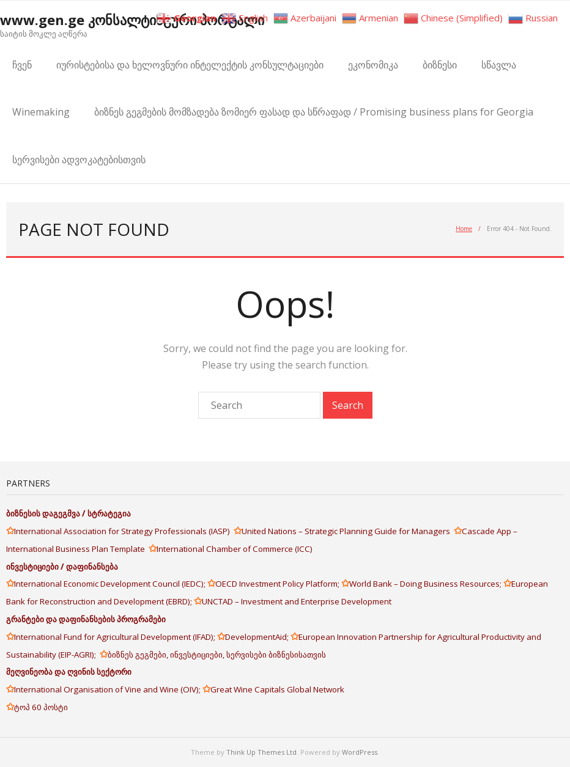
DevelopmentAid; (258, 636)
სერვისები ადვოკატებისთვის (79, 159)
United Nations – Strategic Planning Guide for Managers (348, 531)
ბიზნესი (440, 65)
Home (464, 228)
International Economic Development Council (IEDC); (110, 583)
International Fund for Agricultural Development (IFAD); (115, 636)
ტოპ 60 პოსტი (41, 707)
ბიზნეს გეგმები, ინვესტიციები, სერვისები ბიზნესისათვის (217, 654)
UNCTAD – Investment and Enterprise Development (296, 601)
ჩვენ (22, 65)
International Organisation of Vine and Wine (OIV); (108, 689)
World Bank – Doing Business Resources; (426, 583)
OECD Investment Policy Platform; (278, 583)
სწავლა (498, 65)
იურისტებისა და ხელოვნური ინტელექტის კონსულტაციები (190, 65)
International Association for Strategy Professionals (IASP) (124, 531)
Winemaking (41, 112)
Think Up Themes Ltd (261, 752)
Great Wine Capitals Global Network (277, 689)
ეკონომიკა (373, 65)
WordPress (359, 752)
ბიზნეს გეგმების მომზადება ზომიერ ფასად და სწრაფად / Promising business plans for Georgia (313, 112)
